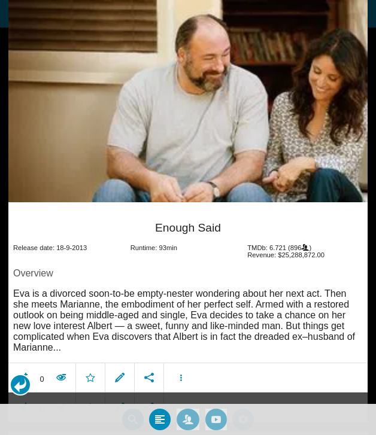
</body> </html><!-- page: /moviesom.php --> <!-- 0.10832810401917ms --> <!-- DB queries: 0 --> (188, 217)
